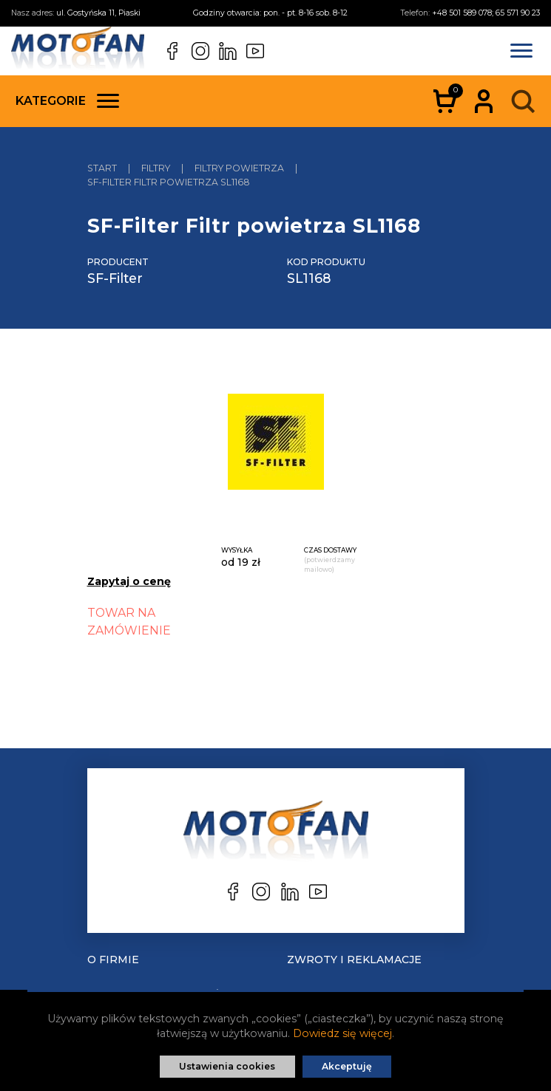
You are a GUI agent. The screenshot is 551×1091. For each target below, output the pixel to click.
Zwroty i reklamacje (354, 959)
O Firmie (113, 959)
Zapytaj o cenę (129, 581)
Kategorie (67, 101)
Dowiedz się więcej (342, 1033)
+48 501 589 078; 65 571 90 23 (486, 13)
